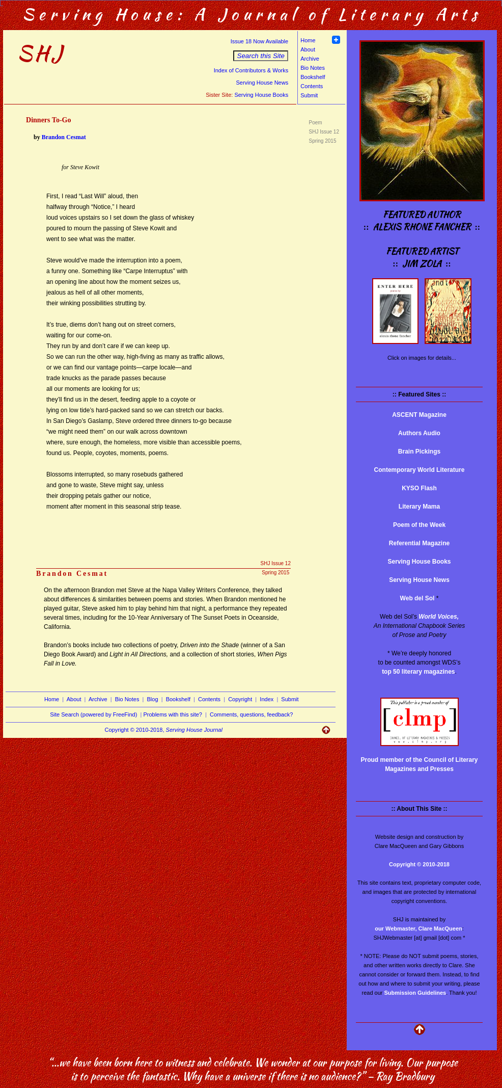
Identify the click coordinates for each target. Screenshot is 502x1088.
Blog (152, 699)
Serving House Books (261, 95)
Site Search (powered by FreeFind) (93, 714)
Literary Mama (419, 506)
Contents (311, 86)
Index (266, 699)
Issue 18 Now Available (260, 41)
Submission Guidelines (415, 993)
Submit (309, 95)
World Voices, (439, 616)
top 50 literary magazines (418, 671)
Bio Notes (312, 68)
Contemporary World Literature (419, 469)
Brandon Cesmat (64, 137)
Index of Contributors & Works (251, 70)
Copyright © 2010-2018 (419, 864)
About (307, 49)
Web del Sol (417, 598)
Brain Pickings (419, 451)
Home (307, 40)
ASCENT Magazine (419, 414)
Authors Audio (419, 433)
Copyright (240, 699)
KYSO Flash (419, 488)
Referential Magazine (419, 543)
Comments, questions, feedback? (251, 714)
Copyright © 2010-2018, (163, 730)
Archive (309, 59)
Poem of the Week (419, 524)
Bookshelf (312, 77)
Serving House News (262, 82)
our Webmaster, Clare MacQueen (418, 928)
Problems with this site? (172, 714)
